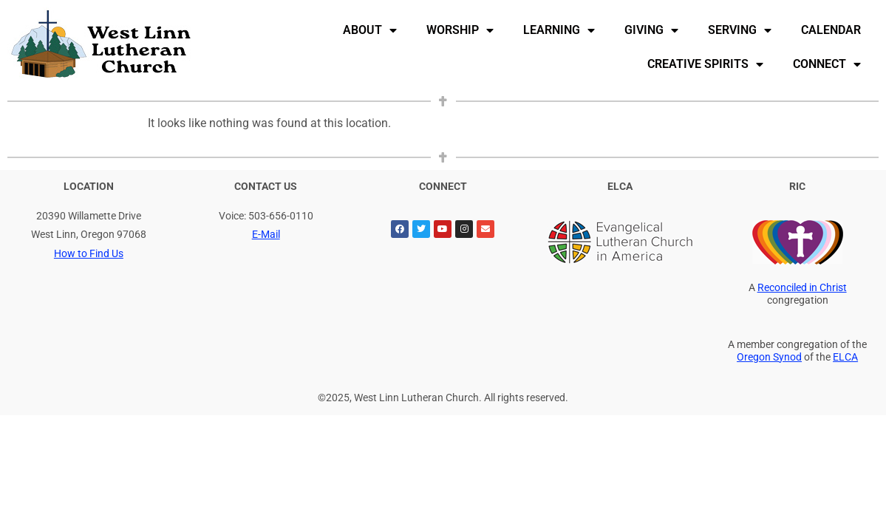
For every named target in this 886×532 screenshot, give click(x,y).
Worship (460, 30)
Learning (559, 30)
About (370, 30)
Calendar (831, 30)
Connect (827, 64)
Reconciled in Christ (802, 288)
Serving (739, 30)
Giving (651, 30)
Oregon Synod (769, 357)
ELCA (845, 357)
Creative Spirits (705, 64)
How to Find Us (88, 254)
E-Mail (266, 234)
